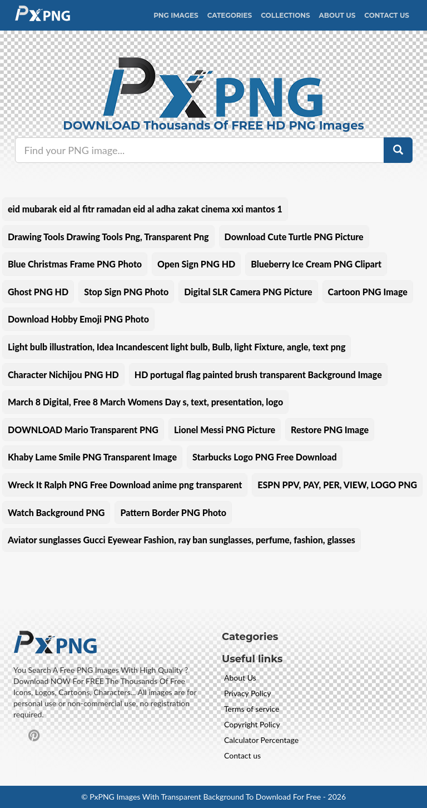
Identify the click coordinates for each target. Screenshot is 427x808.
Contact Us (386, 15)
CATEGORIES (229, 15)
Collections (285, 15)
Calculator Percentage (261, 740)
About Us (337, 15)
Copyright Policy (252, 724)
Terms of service (251, 708)
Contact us (242, 755)
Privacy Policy (247, 693)
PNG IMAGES (175, 15)
